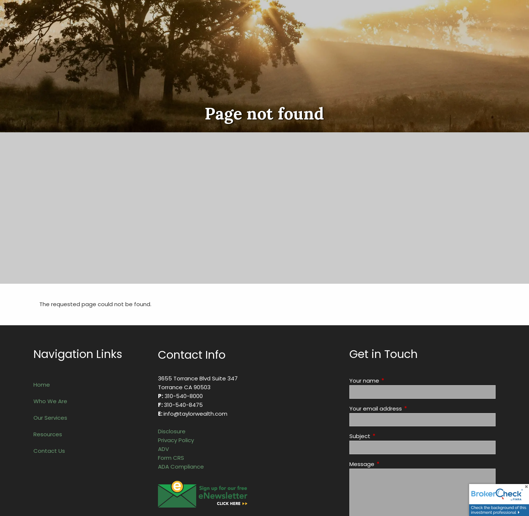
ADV (163, 449)
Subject (388, 436)
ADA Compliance (181, 466)
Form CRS (171, 458)
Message (390, 464)
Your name (392, 380)
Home (41, 384)
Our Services (50, 418)
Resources (47, 434)
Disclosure (172, 431)
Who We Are (50, 401)
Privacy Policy (176, 440)
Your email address (403, 408)
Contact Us (49, 451)
